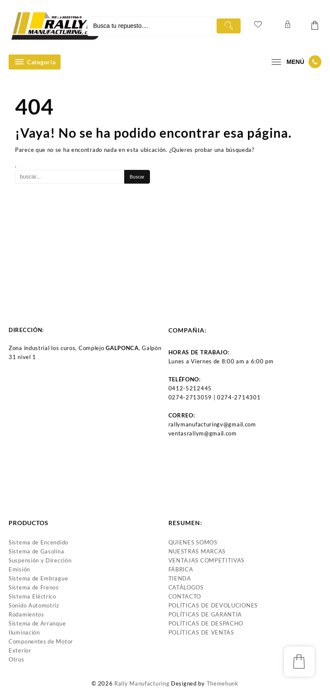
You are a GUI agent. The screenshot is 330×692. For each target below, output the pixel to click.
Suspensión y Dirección (40, 560)
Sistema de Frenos (34, 587)
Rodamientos (26, 614)
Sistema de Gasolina (36, 551)
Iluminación (24, 632)
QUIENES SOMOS (192, 542)
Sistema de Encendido (38, 542)
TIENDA (179, 578)
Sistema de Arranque (37, 623)
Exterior (20, 650)
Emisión (19, 569)
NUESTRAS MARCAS (197, 551)
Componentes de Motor (41, 641)
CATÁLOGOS (186, 587)
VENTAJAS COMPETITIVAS (206, 560)
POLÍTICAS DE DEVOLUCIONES (213, 605)
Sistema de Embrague (38, 578)
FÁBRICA (180, 569)
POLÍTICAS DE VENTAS (201, 632)
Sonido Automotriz (34, 605)
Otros (16, 659)
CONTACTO (185, 596)
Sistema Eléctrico (32, 596)
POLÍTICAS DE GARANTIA (205, 614)
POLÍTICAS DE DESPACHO (206, 623)
